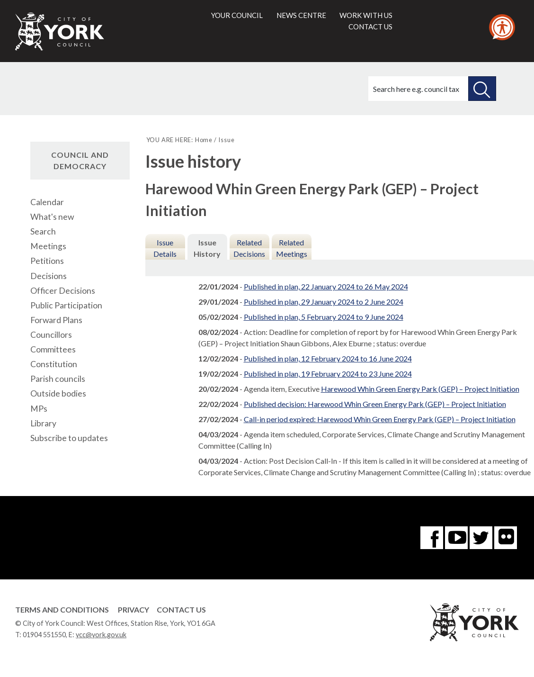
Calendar (47, 202)
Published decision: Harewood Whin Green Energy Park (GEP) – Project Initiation (375, 403)
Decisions (48, 276)
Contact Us (181, 609)
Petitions (47, 261)
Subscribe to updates (69, 438)
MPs (38, 409)
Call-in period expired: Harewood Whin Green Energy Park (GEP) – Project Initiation (380, 419)
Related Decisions (249, 248)
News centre (301, 15)
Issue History (207, 248)
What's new (52, 217)
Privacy (133, 609)
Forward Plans (56, 320)
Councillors (51, 335)
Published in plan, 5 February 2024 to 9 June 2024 (323, 316)
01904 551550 (44, 635)
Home (204, 140)
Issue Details (165, 248)
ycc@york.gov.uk (101, 635)
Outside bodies (58, 393)
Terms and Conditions (62, 609)
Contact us (370, 26)
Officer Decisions (62, 291)
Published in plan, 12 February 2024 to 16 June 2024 (328, 358)
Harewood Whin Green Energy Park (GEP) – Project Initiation (420, 388)
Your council (237, 15)
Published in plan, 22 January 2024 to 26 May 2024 (326, 286)
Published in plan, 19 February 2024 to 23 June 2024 (328, 373)
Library (43, 423)
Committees (53, 349)
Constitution (53, 364)
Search (43, 231)
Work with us (365, 15)
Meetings (48, 246)
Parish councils (57, 379)
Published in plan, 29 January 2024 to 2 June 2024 (323, 301)
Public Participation (66, 305)
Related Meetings (291, 248)
